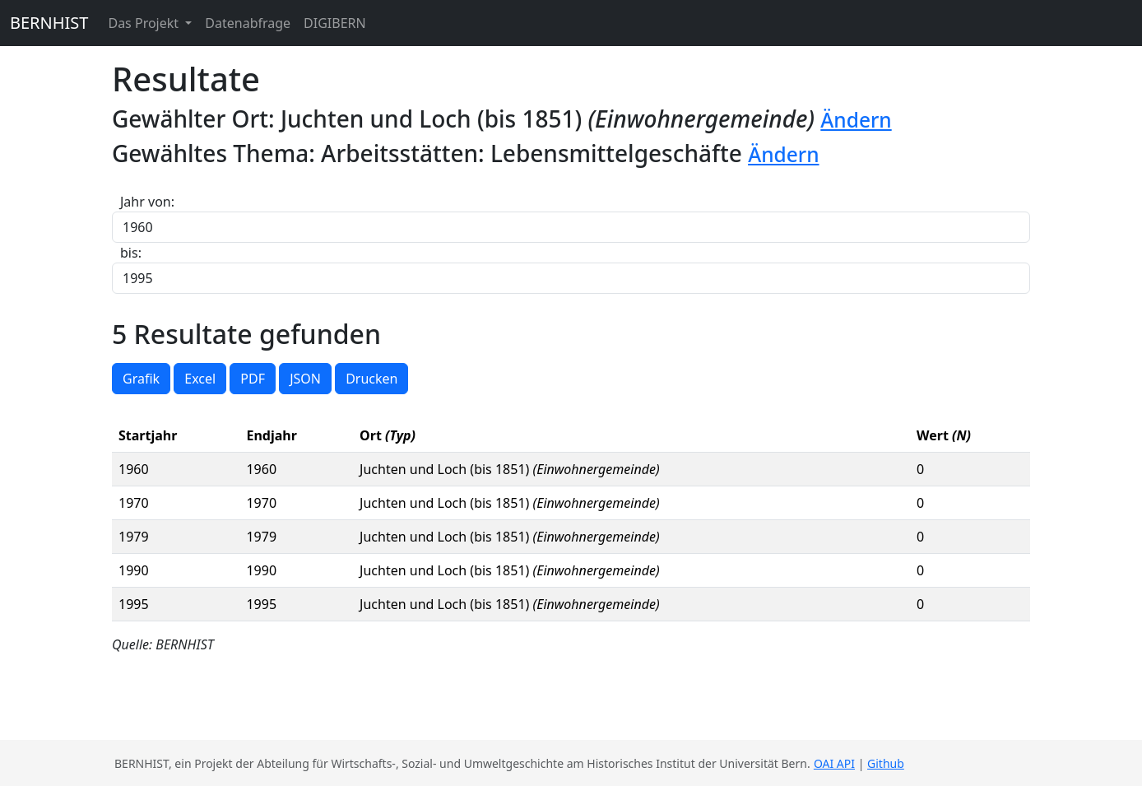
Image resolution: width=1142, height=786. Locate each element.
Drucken (371, 379)
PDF (252, 379)
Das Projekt (145, 23)
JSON (305, 379)
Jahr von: (147, 202)
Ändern (855, 119)
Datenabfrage (247, 23)
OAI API (834, 763)
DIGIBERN (335, 23)
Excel (200, 379)
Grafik (141, 379)
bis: (131, 253)
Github (885, 763)
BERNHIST (49, 23)
